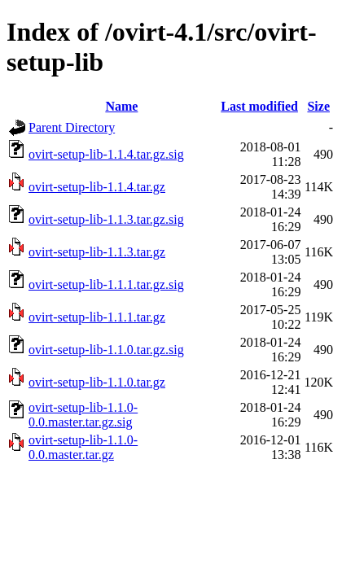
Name (121, 106)
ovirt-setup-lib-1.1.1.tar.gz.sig (106, 284)
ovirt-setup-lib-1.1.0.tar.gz (96, 382)
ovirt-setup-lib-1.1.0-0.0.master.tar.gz (83, 447)
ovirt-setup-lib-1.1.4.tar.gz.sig (106, 154)
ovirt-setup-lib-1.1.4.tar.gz (96, 187)
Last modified (259, 106)
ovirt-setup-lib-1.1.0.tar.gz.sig (106, 349)
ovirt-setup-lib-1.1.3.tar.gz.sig (106, 219)
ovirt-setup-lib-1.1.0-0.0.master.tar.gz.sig (83, 414)
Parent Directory (71, 127)
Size (318, 106)
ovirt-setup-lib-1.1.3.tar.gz (96, 252)
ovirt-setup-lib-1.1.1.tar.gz (96, 317)
